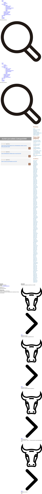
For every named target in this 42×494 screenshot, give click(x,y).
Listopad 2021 (35, 207)
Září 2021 (34, 209)
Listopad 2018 (35, 241)
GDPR (6, 10)
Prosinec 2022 (35, 196)
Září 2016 (34, 264)
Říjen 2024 (34, 177)
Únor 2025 (34, 173)
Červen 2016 (35, 265)
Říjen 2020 (34, 218)
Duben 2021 (35, 212)
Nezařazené (35, 130)
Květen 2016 (35, 266)
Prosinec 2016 (35, 262)
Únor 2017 (34, 261)
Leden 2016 (35, 269)
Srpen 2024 (35, 179)
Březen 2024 (35, 183)
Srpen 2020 (35, 220)
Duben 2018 (35, 248)
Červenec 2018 (35, 245)
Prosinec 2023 (35, 186)
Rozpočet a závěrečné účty (10, 70)
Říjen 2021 (34, 208)
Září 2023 (34, 188)
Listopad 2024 (35, 176)
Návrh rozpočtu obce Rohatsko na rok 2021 (9, 161)
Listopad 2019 (35, 229)
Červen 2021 (35, 211)
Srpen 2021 (35, 210)
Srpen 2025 (35, 167)
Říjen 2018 (34, 242)
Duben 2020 (35, 223)
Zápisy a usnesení (8, 68)
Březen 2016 (35, 268)
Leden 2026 (35, 162)
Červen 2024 (35, 180)
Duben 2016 (35, 267)
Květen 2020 (35, 222)
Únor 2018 (34, 250)
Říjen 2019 (34, 230)
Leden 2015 (35, 276)
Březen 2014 (35, 279)
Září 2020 (34, 219)
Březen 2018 (35, 249)
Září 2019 (34, 231)
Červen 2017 (35, 258)
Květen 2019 (35, 235)
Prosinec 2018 (35, 240)
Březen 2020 (35, 224)
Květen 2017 (35, 259)
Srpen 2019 (35, 232)
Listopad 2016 (35, 263)
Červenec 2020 (35, 221)
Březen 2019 (35, 237)
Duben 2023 (35, 192)
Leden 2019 (35, 239)
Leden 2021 (35, 215)
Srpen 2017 (35, 257)
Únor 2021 (34, 214)
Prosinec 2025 (35, 163)
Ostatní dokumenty (8, 71)
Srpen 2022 (35, 201)
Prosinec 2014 (35, 277)
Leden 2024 (35, 185)
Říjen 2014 (34, 278)
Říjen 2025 (34, 165)
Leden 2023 (35, 195)
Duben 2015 (35, 274)
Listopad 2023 (35, 187)
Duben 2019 (35, 236)
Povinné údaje (8, 69)
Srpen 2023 (35, 189)
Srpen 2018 (35, 244)
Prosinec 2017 (35, 252)
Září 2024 (34, 178)
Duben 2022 (35, 203)
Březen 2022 (35, 204)
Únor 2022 (34, 205)
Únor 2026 (34, 161)
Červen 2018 (35, 246)
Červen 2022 (35, 202)
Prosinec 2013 (35, 280)
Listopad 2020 (35, 217)
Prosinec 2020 (35, 216)
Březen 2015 (35, 275)
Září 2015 (34, 272)
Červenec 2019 (35, 233)
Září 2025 (34, 166)
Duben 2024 (35, 182)
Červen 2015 (35, 273)
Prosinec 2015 (35, 270)
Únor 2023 (34, 194)
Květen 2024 (35, 181)
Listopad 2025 (35, 164)
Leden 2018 (35, 251)
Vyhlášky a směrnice (36, 133)
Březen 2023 (35, 193)
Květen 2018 (35, 247)
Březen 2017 (35, 260)
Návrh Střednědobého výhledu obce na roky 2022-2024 (11, 153)
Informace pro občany (36, 129)
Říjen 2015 (34, 271)
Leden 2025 (35, 174)
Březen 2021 (35, 213)
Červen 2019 (35, 234)
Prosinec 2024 (35, 175)
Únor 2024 (34, 184)
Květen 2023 (35, 191)
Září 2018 (34, 243)
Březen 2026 (35, 160)
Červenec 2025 (35, 168)
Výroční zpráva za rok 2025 (37, 155)
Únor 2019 (34, 238)
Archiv (7, 9)
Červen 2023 (35, 190)
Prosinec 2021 (35, 206)
